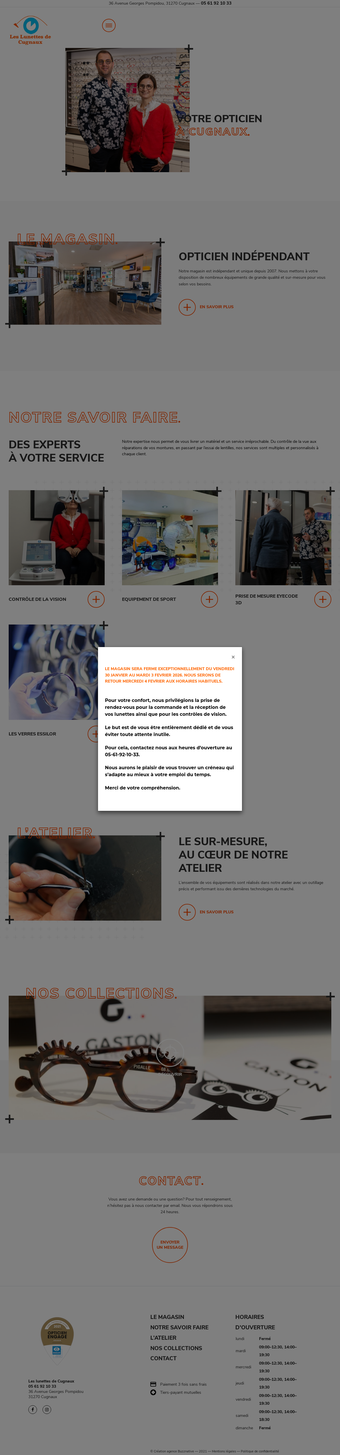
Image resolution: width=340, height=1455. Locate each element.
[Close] (233, 657)
